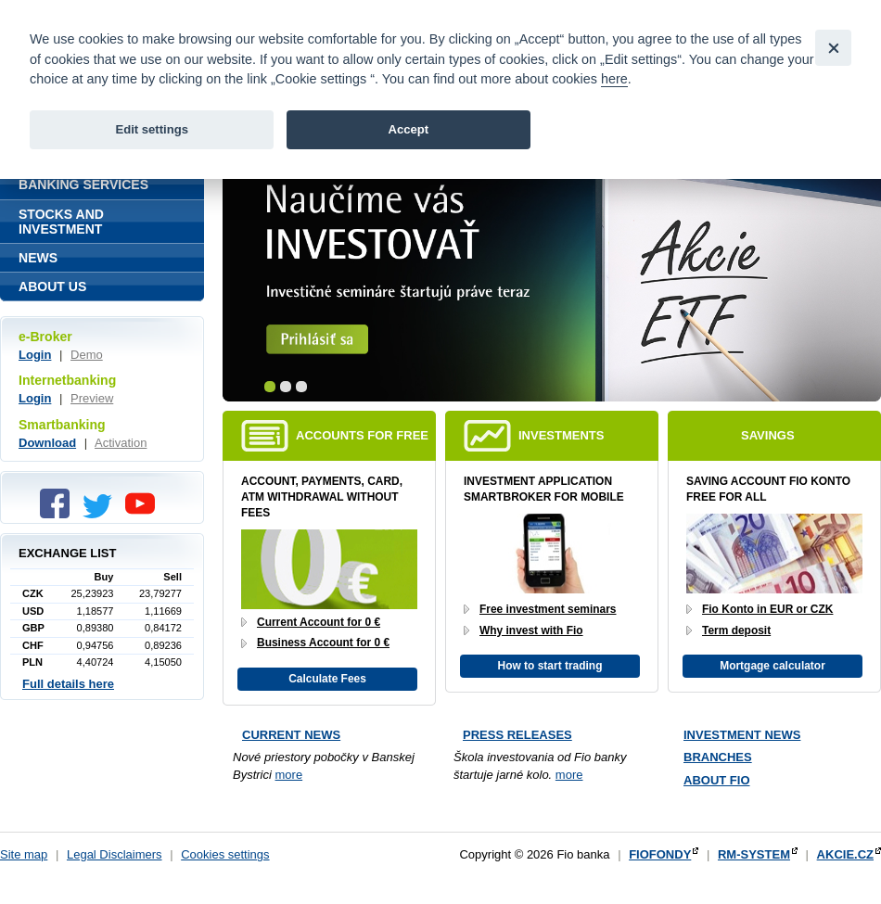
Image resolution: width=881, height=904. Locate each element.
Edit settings (151, 129)
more (289, 775)
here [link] (614, 78)
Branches (717, 757)
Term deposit (736, 630)
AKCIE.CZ (845, 854)
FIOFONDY (660, 854)
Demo (86, 355)
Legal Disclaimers (114, 854)
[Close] (833, 48)
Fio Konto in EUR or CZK (767, 609)
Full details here (68, 684)
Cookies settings (225, 854)
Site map (23, 854)
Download (47, 443)
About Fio (716, 780)
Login (35, 355)
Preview (91, 398)
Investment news (741, 735)
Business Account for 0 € (323, 642)
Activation (121, 443)
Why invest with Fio (531, 630)
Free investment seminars (548, 609)
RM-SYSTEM (754, 854)
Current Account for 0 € (318, 622)
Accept (408, 129)
